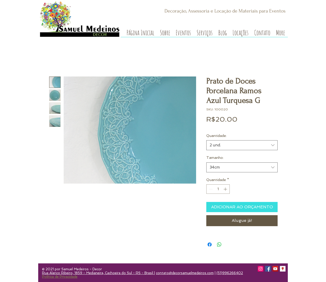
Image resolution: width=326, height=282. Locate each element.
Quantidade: (216, 136)
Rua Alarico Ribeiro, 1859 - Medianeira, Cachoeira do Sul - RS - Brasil (98, 273)
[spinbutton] (218, 189)
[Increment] (226, 189)
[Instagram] (260, 269)
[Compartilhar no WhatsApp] (219, 244)
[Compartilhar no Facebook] (210, 244)
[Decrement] (210, 189)
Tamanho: (215, 158)
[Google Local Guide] (283, 269)
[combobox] (242, 145)
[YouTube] (275, 269)
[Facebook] (268, 269)
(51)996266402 (229, 273)
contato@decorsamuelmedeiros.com (185, 273)
